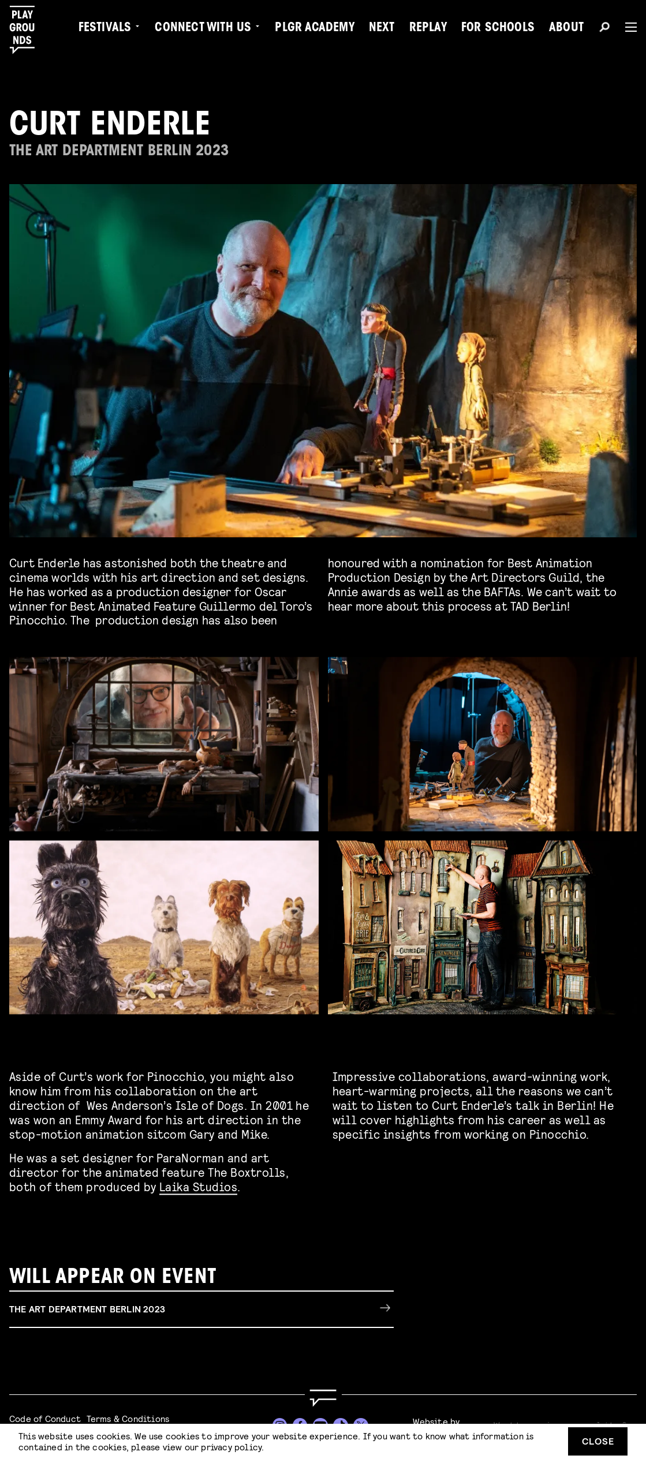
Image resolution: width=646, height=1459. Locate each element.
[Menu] (626, 27)
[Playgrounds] (28, 30)
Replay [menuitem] (428, 29)
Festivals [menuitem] (105, 29)
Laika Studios (198, 1184)
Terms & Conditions (128, 1418)
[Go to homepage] (323, 1398)
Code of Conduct (45, 1418)
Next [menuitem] (382, 29)
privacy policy (231, 1446)
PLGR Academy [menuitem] (314, 29)
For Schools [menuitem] (498, 29)
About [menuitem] (566, 29)
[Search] (604, 29)
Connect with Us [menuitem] (203, 29)
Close (598, 1440)
